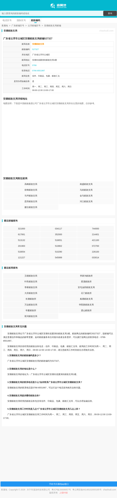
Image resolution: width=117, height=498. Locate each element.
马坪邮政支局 (30, 195)
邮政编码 (35, 20)
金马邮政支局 (86, 195)
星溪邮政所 (86, 281)
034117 (58, 228)
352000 (58, 234)
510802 (58, 246)
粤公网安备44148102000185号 (87, 489)
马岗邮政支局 (86, 190)
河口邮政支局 (86, 201)
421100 (95, 240)
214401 (95, 234)
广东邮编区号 (17, 25)
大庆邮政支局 (30, 293)
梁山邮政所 (86, 310)
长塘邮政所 (31, 299)
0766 (34, 65)
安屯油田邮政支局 (86, 287)
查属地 (5, 25)
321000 (21, 228)
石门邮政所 (86, 293)
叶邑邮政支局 (30, 281)
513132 (21, 240)
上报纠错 (63, 492)
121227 (21, 257)
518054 (21, 252)
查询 (110, 13)
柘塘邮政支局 (86, 299)
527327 (35, 49)
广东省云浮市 (38, 55)
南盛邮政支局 (86, 184)
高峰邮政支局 (30, 184)
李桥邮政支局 (30, 287)
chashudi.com (106, 30)
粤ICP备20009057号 (61, 489)
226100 (95, 252)
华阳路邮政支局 (86, 304)
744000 (95, 228)
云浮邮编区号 (34, 25)
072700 (95, 246)
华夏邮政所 (31, 310)
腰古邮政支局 (30, 207)
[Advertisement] (58, 450)
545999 (58, 257)
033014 (95, 257)
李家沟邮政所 (86, 276)
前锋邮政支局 (30, 190)
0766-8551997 (38, 70)
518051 (58, 240)
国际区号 (21, 20)
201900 (21, 246)
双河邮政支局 (30, 316)
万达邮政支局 (30, 304)
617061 (21, 234)
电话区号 (7, 20)
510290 (58, 252)
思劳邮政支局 (30, 201)
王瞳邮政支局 (30, 276)
